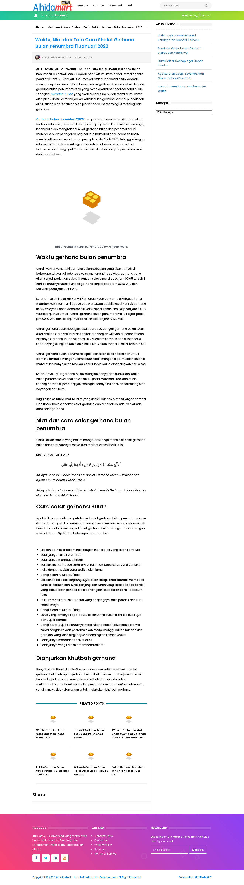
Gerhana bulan (62, 94)
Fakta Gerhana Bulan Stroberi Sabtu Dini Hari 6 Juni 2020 (52, 774)
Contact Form (103, 836)
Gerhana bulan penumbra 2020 (60, 119)
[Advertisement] (184, 145)
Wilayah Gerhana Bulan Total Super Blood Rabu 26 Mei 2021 (91, 774)
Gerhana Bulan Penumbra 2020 (122, 27)
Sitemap (99, 849)
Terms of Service (105, 854)
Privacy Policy (103, 845)
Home (40, 27)
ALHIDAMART (203, 877)
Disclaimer (101, 840)
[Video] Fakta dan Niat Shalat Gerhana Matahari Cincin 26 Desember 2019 (129, 737)
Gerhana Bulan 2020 (85, 27)
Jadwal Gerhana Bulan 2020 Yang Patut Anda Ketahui (89, 737)
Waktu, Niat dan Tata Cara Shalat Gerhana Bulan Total (50, 737)
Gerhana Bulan (58, 27)
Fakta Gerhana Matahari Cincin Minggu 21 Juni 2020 (128, 774)
